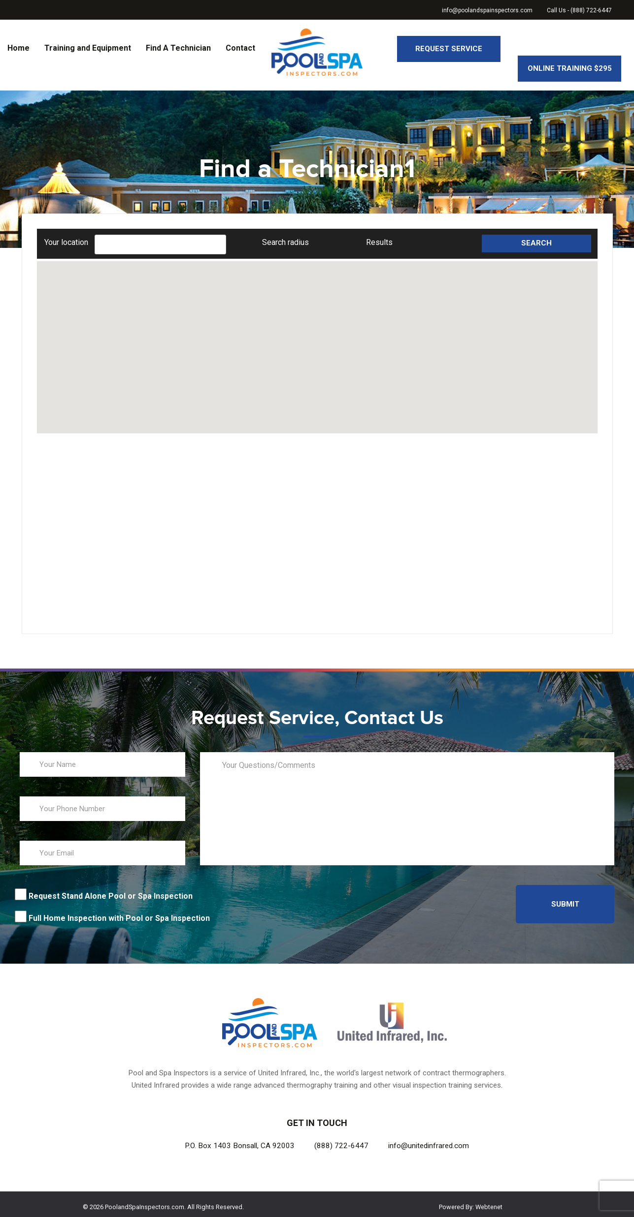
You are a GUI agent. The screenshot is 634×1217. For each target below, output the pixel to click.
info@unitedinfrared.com (428, 1139)
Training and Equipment (87, 48)
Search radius (285, 236)
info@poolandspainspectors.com (487, 10)
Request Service (448, 48)
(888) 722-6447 (341, 1139)
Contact (240, 48)
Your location (66, 236)
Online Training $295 (570, 48)
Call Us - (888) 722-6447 (579, 10)
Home (18, 48)
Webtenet (488, 1201)
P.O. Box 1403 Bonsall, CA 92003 (240, 1139)
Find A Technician (178, 48)
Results (379, 236)
